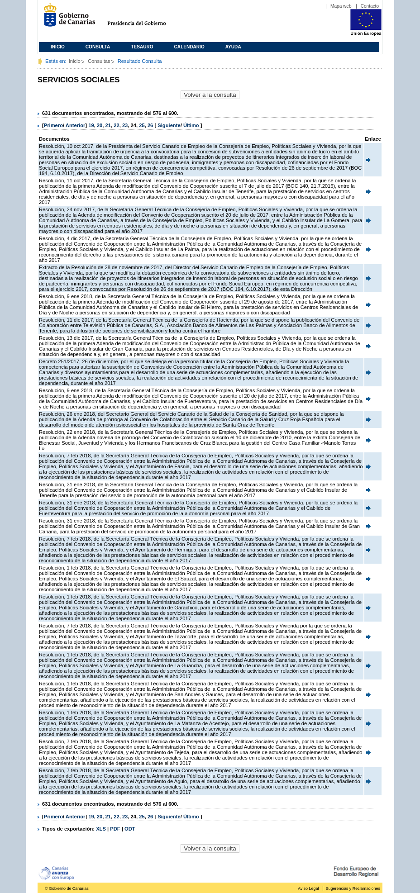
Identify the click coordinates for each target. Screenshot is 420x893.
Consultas (99, 61)
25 (141, 125)
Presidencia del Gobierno (145, 18)
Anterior (76, 125)
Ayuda (233, 46)
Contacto (370, 6)
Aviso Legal (308, 888)
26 (150, 125)
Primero (53, 125)
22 (116, 125)
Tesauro (142, 46)
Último (191, 125)
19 (91, 125)
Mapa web (341, 6)
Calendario (189, 46)
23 (125, 125)
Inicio (58, 46)
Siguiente (169, 125)
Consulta (98, 46)
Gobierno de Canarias (66, 18)
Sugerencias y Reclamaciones (353, 888)
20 (99, 125)
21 (108, 125)
